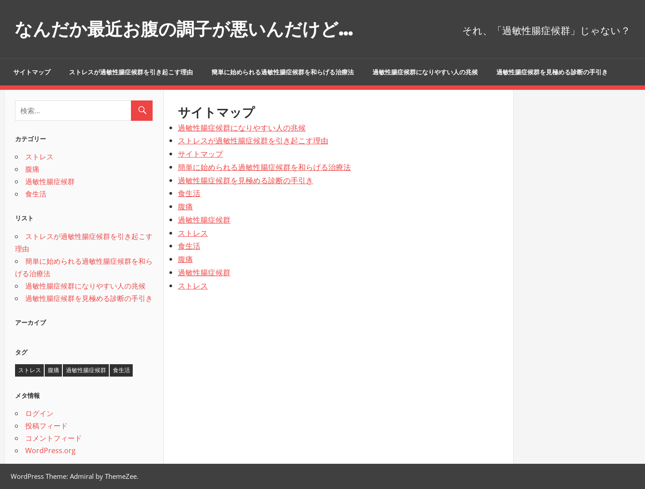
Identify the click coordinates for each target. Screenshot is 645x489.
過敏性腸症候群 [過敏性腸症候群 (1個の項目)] (86, 370)
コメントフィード (53, 438)
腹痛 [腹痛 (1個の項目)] (53, 370)
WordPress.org (50, 450)
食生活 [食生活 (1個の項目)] (121, 370)
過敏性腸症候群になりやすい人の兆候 (425, 72)
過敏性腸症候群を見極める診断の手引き (552, 72)
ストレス (193, 233)
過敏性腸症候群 (204, 220)
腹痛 (185, 206)
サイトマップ (31, 72)
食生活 (189, 193)
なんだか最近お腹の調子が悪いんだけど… (184, 29)
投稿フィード (46, 426)
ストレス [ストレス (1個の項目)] (29, 370)
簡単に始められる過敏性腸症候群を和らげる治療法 (282, 72)
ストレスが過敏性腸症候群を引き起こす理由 (131, 72)
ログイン (39, 413)
